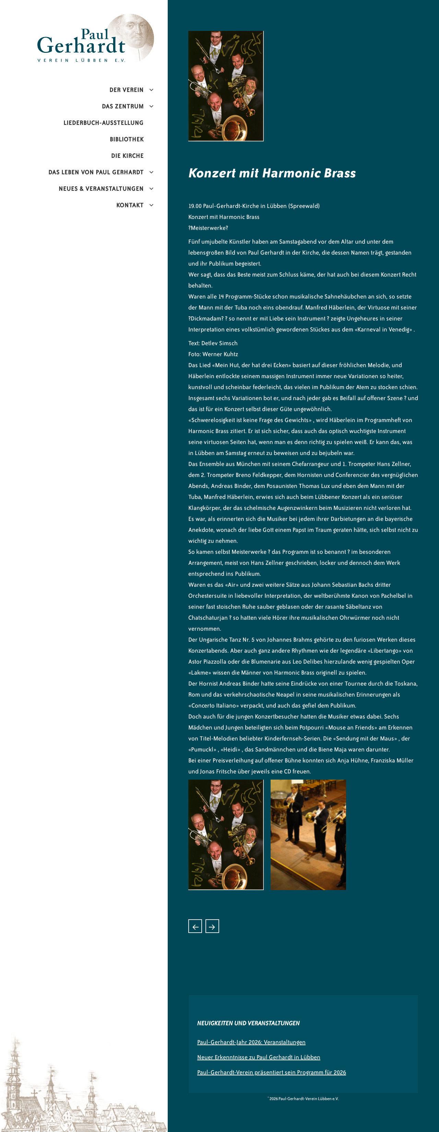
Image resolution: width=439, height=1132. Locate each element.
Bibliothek (127, 139)
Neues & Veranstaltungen (101, 188)
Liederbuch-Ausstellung (103, 123)
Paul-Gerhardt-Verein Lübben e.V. (110, 19)
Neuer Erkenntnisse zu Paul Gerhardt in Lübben (258, 1057)
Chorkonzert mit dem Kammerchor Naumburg (212, 926)
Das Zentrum (123, 106)
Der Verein (126, 90)
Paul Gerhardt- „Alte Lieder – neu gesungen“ (195, 926)
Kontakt (130, 205)
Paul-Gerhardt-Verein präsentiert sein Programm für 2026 (271, 1072)
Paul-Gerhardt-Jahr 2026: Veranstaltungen (251, 1042)
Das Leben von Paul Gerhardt (96, 172)
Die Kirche (127, 156)
